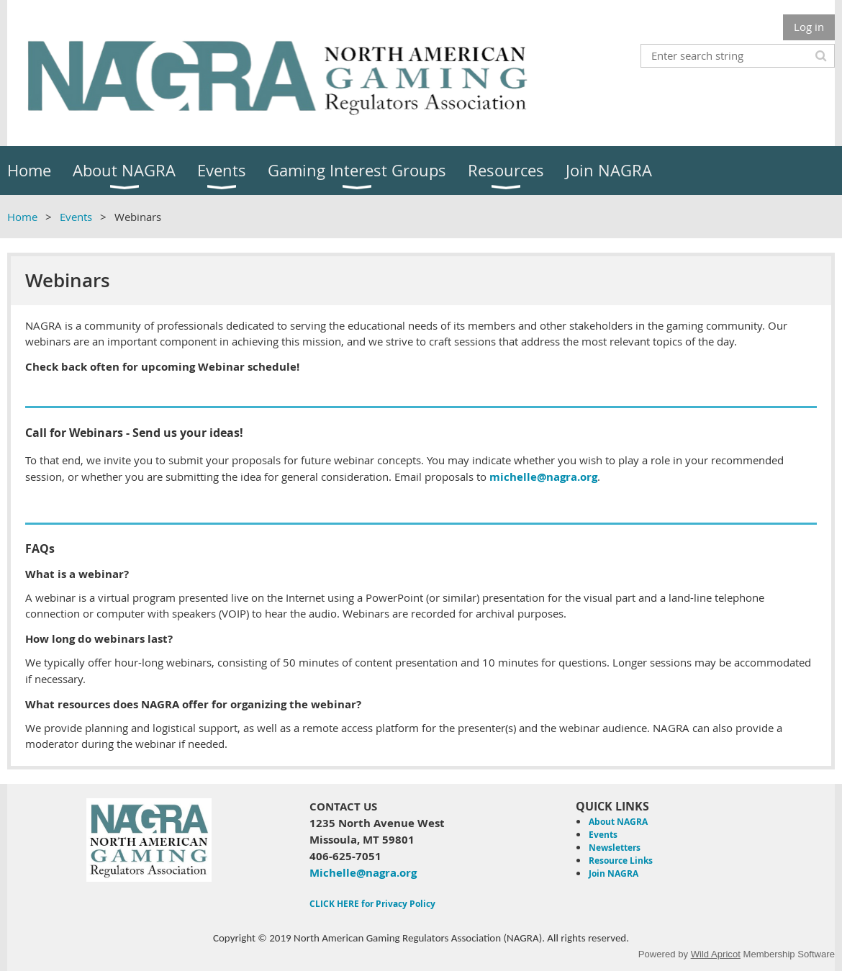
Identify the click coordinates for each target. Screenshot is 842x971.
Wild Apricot (716, 954)
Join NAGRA (613, 873)
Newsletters (614, 847)
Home (22, 216)
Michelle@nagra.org (363, 872)
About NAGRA (618, 822)
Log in (809, 26)
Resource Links (621, 860)
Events (76, 216)
